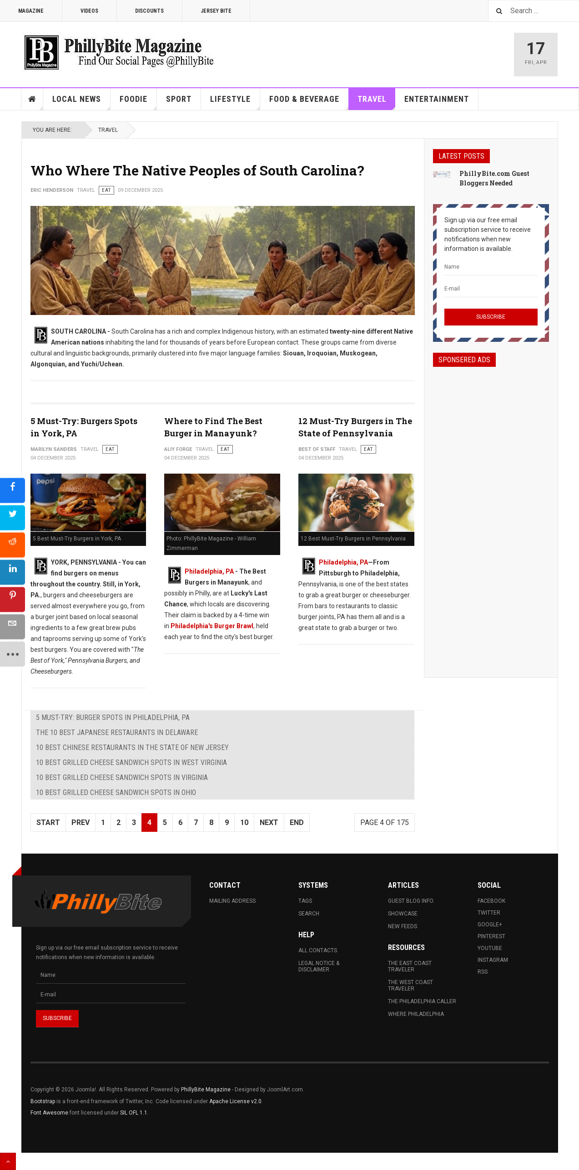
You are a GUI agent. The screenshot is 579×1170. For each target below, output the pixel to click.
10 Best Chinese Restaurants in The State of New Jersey (132, 747)
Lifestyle (235, 102)
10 (244, 822)
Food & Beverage (309, 102)
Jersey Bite (216, 11)
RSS (483, 972)
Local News (81, 102)
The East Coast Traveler (410, 966)
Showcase (403, 913)
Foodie (138, 102)
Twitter (489, 913)
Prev (80, 822)
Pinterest (491, 936)
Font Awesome (49, 1113)
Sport (178, 99)
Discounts (149, 11)
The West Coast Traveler (410, 985)
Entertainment (436, 99)
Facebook (491, 901)
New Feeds (402, 926)
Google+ (490, 924)
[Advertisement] (491, 514)
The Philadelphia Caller (422, 1001)
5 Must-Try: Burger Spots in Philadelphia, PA (113, 717)
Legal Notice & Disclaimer (318, 966)
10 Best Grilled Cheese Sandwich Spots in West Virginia (131, 762)
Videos (89, 11)
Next (269, 822)
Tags (305, 901)
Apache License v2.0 (235, 1101)
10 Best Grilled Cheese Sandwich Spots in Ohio (116, 792)
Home (32, 99)
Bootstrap (42, 1101)
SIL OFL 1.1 (133, 1113)
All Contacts (317, 950)
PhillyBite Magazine (206, 1089)
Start (48, 822)
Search (308, 913)
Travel (376, 102)
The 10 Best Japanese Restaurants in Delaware (117, 732)
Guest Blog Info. (411, 901)
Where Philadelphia (416, 1014)
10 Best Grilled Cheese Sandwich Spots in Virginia (122, 777)
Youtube (490, 948)
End (297, 822)
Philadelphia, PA (209, 571)
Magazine (31, 11)
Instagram (493, 960)
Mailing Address (232, 901)
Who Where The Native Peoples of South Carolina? (197, 170)
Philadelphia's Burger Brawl (212, 626)
